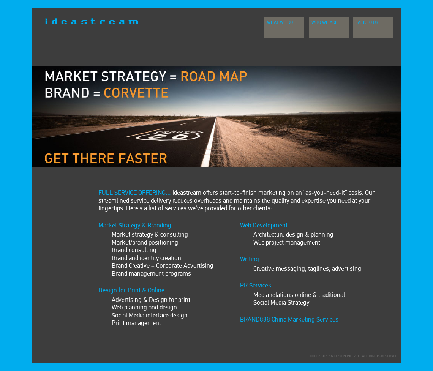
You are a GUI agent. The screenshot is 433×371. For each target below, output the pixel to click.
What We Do (280, 23)
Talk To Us (367, 23)
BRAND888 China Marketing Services (289, 320)
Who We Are (324, 23)
